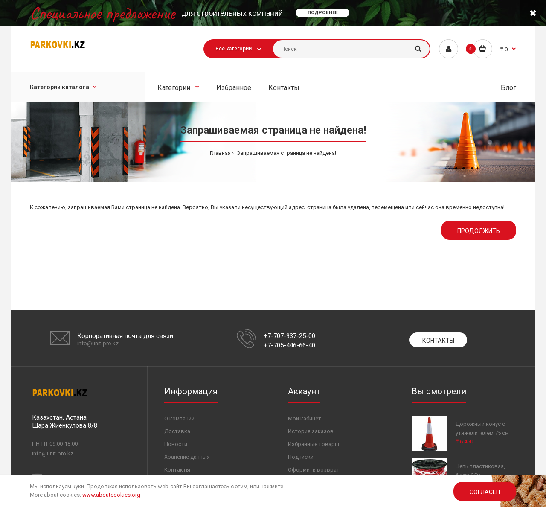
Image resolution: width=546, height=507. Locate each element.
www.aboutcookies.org (111, 495)
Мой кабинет (304, 418)
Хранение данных (186, 457)
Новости (175, 444)
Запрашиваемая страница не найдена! (285, 153)
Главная (220, 153)
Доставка (177, 431)
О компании (179, 418)
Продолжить (478, 230)
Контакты (438, 340)
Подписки (301, 457)
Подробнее (322, 12)
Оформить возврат (314, 469)
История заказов (311, 431)
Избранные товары (313, 444)
